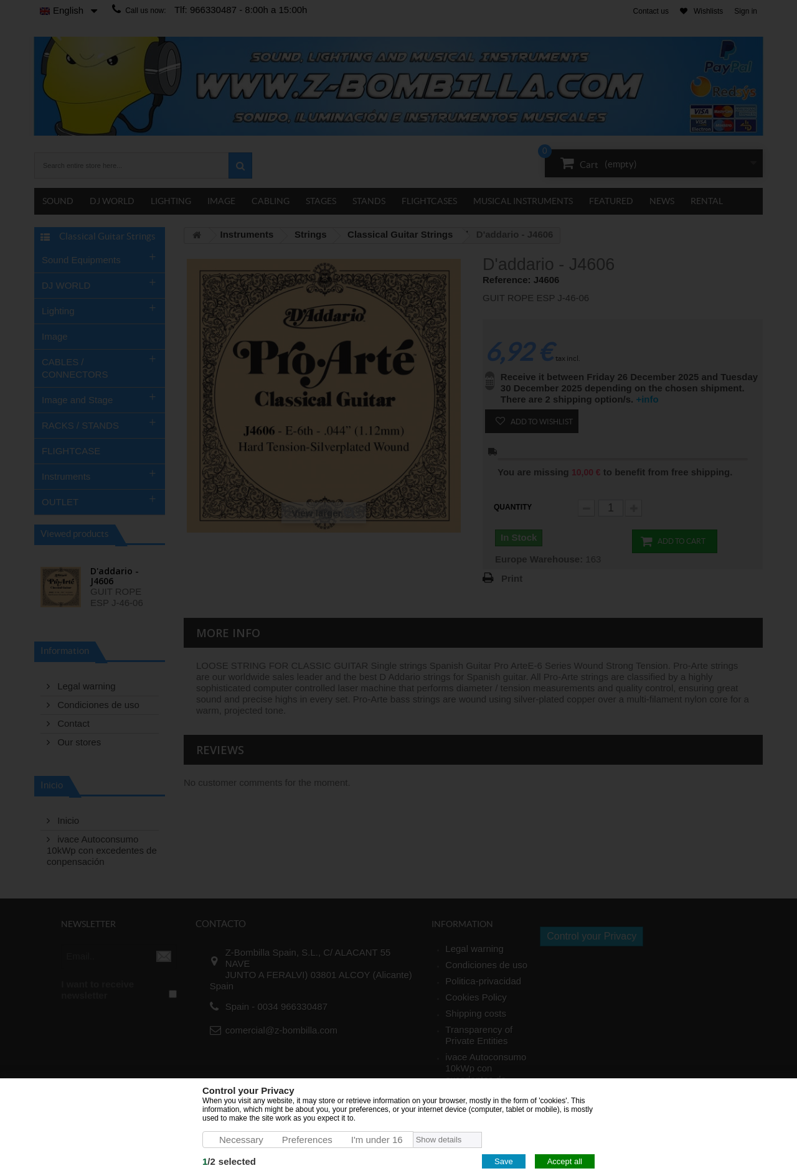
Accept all (564, 1161)
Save (503, 1161)
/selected (229, 1161)
